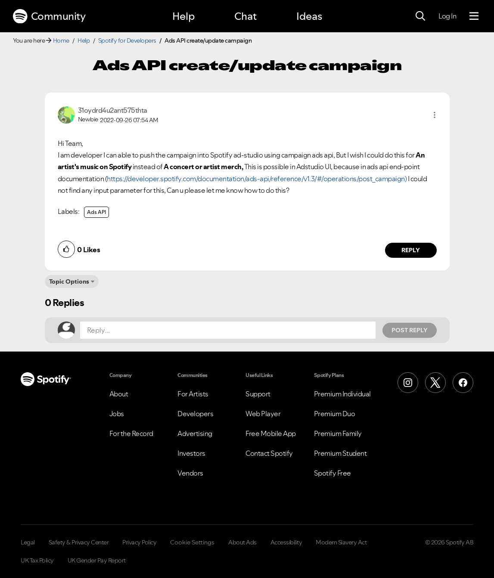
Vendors (190, 473)
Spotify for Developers (127, 40)
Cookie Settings (192, 542)
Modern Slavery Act (341, 542)
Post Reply (409, 330)
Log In (447, 16)
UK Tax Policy (37, 560)
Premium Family (338, 433)
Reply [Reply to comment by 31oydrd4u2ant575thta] (410, 250)
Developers (195, 413)
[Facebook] (463, 382)
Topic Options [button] (69, 281)
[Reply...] (228, 330)
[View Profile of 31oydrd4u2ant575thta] (112, 110)
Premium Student (340, 453)
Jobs (116, 413)
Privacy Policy (139, 542)
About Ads (242, 542)
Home (61, 40)
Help (183, 16)
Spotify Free (332, 473)
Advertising (194, 433)
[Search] (420, 16)
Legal (28, 542)
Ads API (96, 212)
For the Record (131, 433)
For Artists (192, 394)
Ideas (309, 16)
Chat (245, 16)
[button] (434, 114)
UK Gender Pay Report (97, 560)
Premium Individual (342, 394)
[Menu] (474, 16)
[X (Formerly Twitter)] (435, 382)
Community (49, 16)
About (118, 394)
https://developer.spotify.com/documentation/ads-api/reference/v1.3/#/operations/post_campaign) (257, 178)
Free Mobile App (270, 433)
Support (257, 394)
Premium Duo (334, 413)
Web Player (262, 413)
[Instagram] (408, 382)
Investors (191, 453)
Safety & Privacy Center (79, 542)
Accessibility (286, 542)
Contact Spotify (269, 453)
